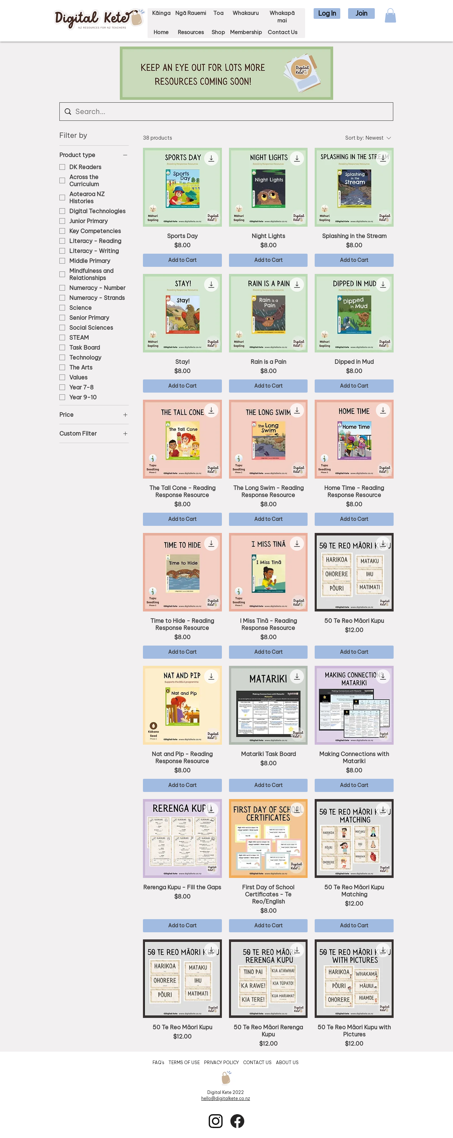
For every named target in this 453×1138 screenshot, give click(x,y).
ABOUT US (287, 1062)
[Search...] (226, 111)
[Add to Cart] (182, 260)
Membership (246, 32)
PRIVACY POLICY (222, 1062)
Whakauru (246, 13)
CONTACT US (257, 1062)
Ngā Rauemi (190, 13)
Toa (218, 13)
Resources (191, 32)
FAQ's (159, 1062)
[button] (327, 13)
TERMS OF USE (184, 1062)
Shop (218, 32)
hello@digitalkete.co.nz (225, 1098)
